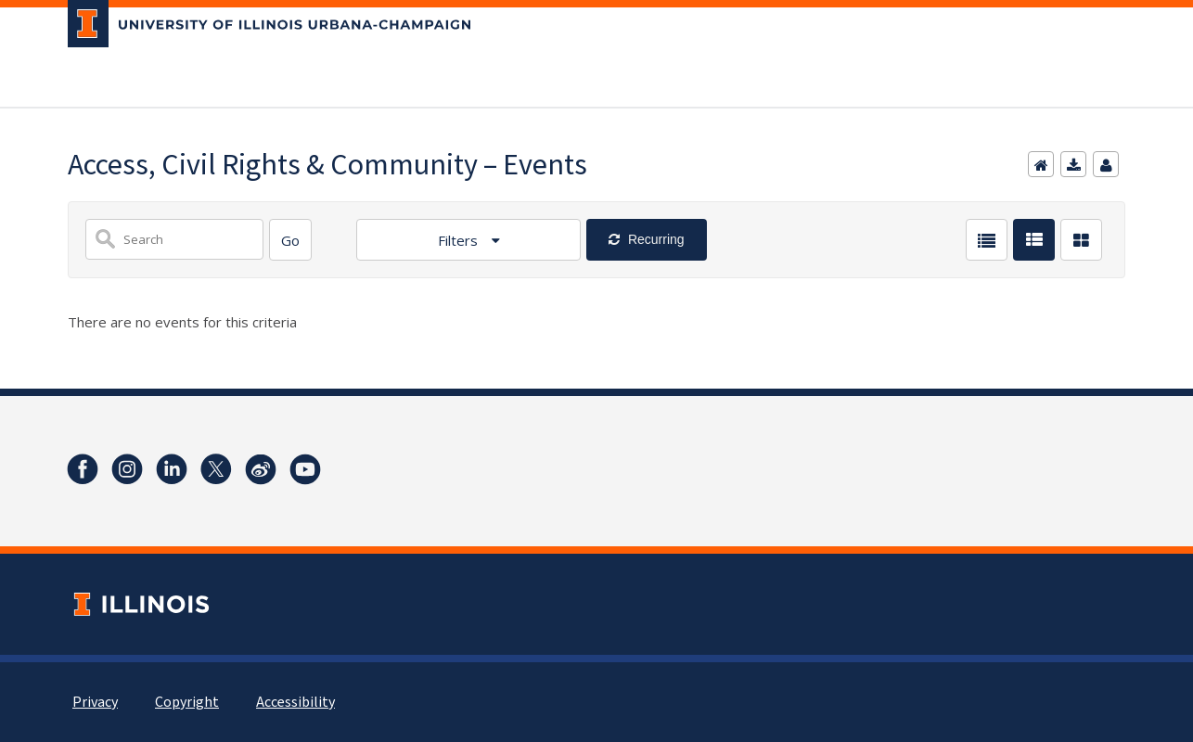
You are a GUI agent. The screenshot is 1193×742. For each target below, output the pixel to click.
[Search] (290, 240)
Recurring (654, 239)
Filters (459, 240)
